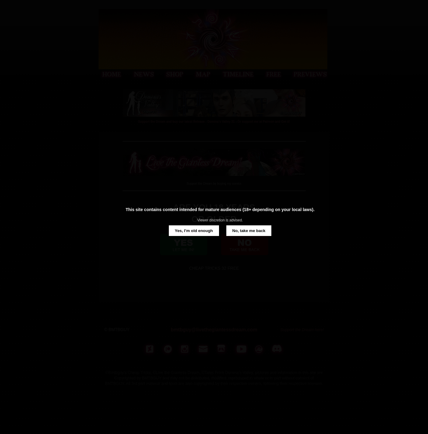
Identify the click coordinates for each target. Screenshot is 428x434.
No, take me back (249, 230)
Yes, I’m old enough (194, 230)
